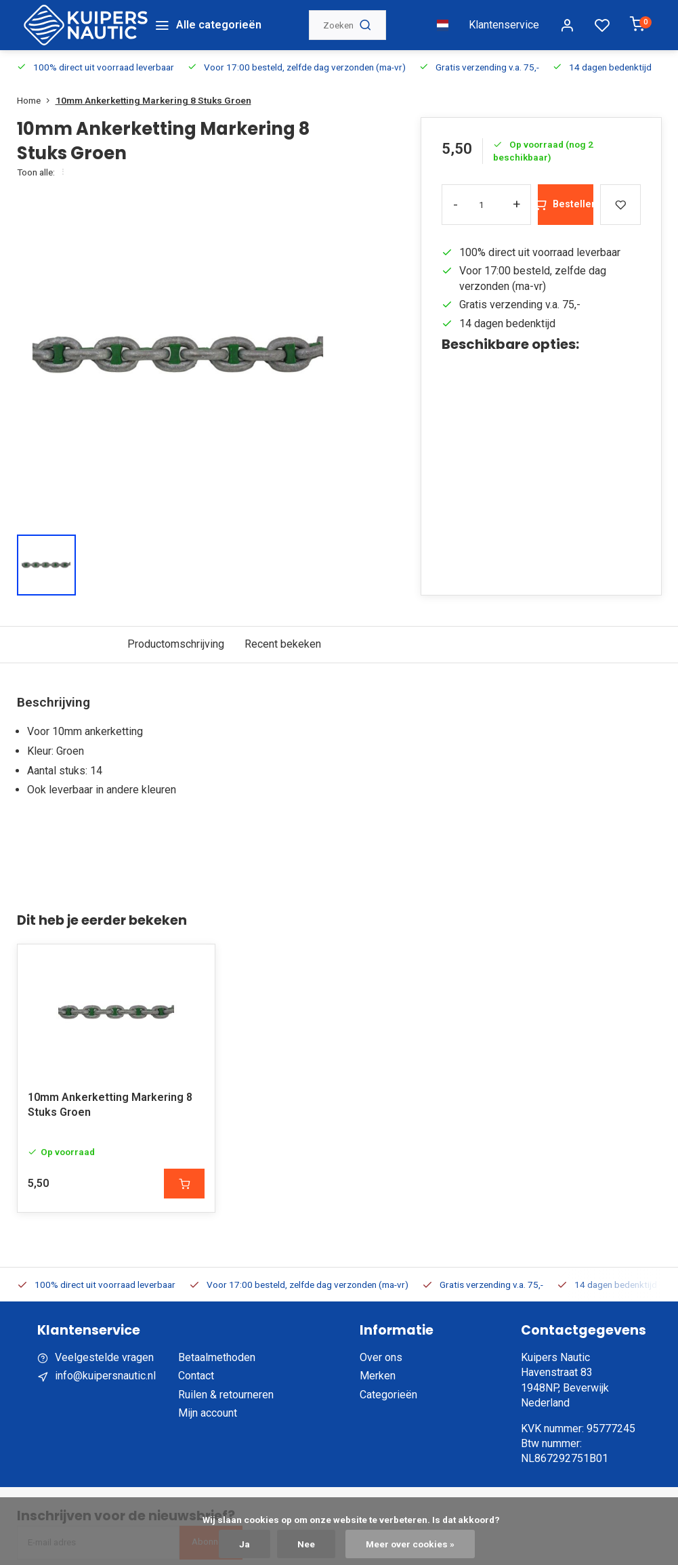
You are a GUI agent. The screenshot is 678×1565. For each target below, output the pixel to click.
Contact (196, 1375)
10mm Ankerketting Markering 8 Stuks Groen (153, 100)
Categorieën (388, 1394)
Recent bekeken (283, 644)
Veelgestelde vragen (104, 1357)
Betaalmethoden (216, 1357)
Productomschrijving (175, 644)
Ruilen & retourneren (226, 1394)
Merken (378, 1375)
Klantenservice (504, 24)
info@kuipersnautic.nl (105, 1375)
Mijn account (207, 1412)
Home (36, 100)
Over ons (381, 1357)
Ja (244, 1544)
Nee (306, 1544)
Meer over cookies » (410, 1544)
